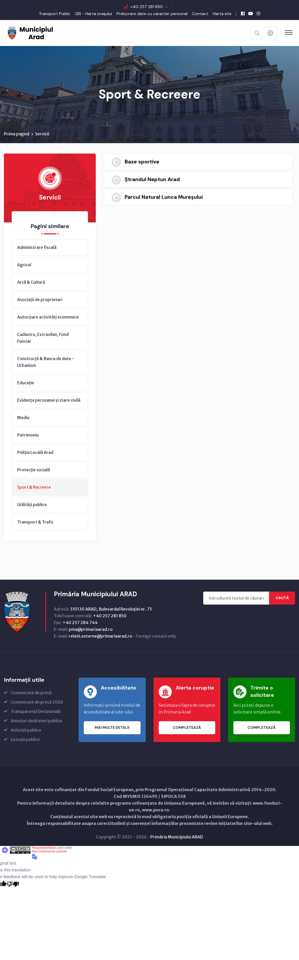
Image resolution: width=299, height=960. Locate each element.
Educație (25, 383)
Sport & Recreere (34, 487)
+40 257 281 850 (146, 6)
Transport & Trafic (35, 522)
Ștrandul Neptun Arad (152, 179)
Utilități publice (32, 504)
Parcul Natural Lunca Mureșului (164, 197)
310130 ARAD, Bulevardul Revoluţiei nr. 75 (111, 609)
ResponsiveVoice (44, 848)
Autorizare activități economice (48, 317)
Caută (282, 598)
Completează (187, 728)
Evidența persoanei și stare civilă (48, 400)
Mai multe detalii (112, 728)
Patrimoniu (28, 435)
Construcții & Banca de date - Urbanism (45, 362)
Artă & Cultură (31, 282)
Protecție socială (33, 470)
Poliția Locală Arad (35, 452)
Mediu (23, 417)
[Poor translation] (13, 883)
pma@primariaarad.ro (91, 629)
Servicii (42, 134)
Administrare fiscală (36, 247)
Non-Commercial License (49, 851)
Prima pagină (16, 134)
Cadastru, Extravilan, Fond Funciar (43, 338)
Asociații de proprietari (39, 299)
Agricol (24, 265)
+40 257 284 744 (80, 622)
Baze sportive (142, 161)
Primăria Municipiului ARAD (176, 837)
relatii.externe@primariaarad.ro (100, 636)
